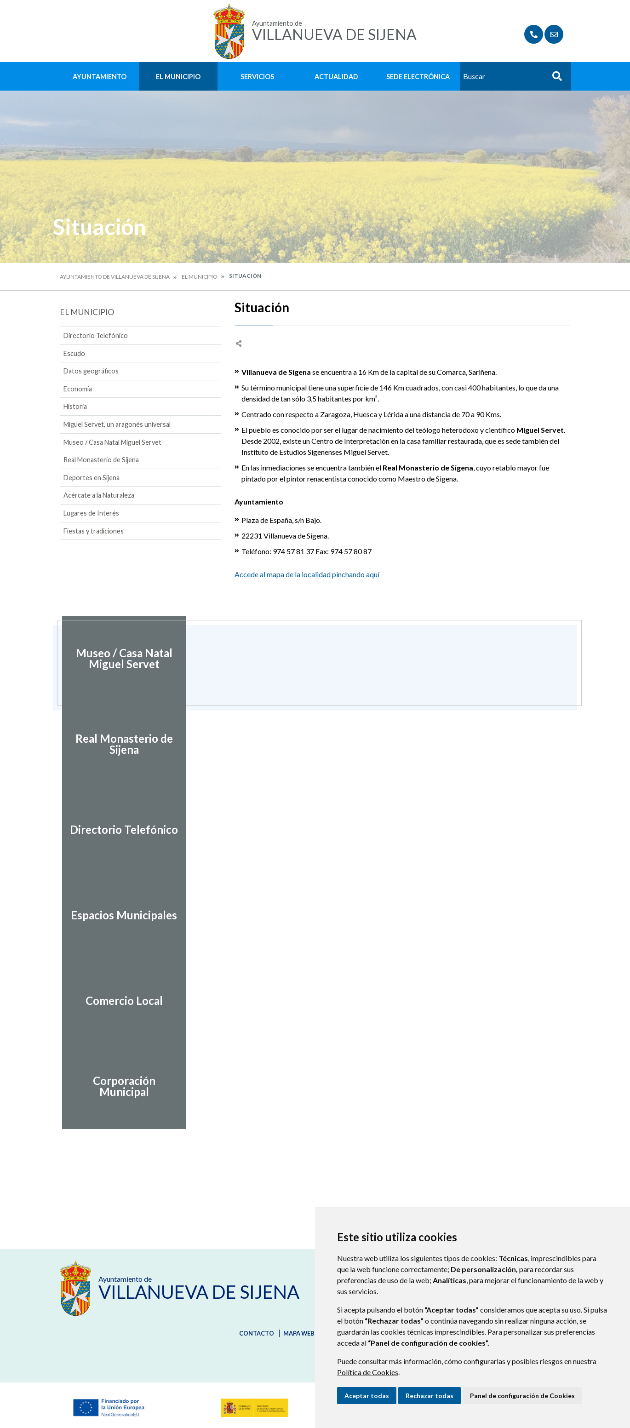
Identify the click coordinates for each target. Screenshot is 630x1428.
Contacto (256, 1333)
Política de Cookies (367, 1372)
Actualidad (336, 76)
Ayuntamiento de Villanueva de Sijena (115, 276)
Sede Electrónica (418, 76)
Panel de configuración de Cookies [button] (522, 1395)
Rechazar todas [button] (429, 1395)
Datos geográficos (91, 371)
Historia (75, 406)
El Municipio (178, 76)
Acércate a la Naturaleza (98, 495)
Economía (77, 389)
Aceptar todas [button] (366, 1395)
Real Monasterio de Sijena (101, 460)
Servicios (257, 76)
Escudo (74, 353)
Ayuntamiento (99, 76)
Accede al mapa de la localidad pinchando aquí (307, 574)
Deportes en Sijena (91, 478)
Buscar (554, 79)
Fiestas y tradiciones (93, 531)
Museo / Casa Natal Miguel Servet (112, 442)
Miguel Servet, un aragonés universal (117, 424)
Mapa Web (299, 1333)
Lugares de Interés (91, 513)
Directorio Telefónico (95, 335)
